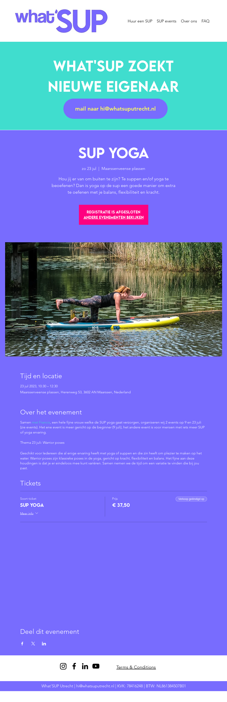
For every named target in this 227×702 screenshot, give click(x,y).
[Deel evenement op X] (33, 643)
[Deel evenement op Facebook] (22, 643)
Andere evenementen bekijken (114, 217)
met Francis (41, 422)
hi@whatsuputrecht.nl (95, 686)
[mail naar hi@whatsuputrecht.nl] (115, 109)
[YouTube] (96, 666)
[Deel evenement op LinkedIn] (44, 643)
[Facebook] (74, 666)
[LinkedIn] (85, 666)
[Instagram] (63, 666)
